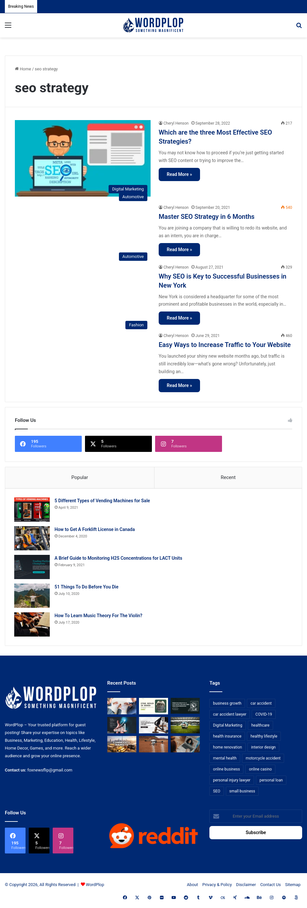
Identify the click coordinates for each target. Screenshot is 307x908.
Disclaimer (246, 885)
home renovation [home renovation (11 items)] (227, 749)
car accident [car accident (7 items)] (261, 705)
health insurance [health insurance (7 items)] (227, 738)
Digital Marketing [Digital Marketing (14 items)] (227, 727)
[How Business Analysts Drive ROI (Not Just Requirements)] (121, 726)
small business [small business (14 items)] (242, 793)
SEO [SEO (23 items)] (216, 793)
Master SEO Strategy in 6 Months (207, 216)
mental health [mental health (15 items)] (225, 760)
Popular (79, 477)
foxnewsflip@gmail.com (49, 771)
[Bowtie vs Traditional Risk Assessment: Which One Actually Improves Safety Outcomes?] (121, 707)
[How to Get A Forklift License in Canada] (32, 539)
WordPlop (95, 885)
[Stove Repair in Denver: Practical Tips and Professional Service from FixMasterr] (153, 707)
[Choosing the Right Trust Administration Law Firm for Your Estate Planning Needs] (153, 726)
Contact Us (270, 885)
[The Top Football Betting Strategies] (185, 726)
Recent (228, 477)
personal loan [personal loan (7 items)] (271, 782)
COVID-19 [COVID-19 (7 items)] (263, 716)
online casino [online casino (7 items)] (260, 771)
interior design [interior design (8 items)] (263, 749)
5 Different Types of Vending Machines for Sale (103, 501)
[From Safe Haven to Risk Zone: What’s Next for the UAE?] (121, 745)
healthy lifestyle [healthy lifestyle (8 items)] (263, 738)
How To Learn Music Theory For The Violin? (99, 616)
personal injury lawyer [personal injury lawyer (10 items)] (231, 782)
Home (23, 68)
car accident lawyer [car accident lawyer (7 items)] (229, 716)
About (192, 885)
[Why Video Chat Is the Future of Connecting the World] (185, 745)
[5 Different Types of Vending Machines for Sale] (32, 510)
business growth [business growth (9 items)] (227, 705)
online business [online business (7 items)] (226, 771)
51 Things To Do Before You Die (87, 587)
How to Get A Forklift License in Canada (95, 530)
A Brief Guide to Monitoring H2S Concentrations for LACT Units (119, 559)
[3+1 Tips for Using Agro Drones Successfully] (153, 745)
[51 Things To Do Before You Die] (32, 597)
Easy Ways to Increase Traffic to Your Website (225, 345)
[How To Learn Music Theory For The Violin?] (32, 625)
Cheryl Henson (176, 123)
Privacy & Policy (217, 885)
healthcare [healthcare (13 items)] (260, 727)
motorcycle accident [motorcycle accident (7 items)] (263, 760)
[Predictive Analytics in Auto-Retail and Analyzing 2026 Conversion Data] (185, 707)
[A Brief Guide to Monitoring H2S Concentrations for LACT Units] (32, 568)
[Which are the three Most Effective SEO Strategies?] (83, 158)
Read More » (179, 174)
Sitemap (293, 885)
